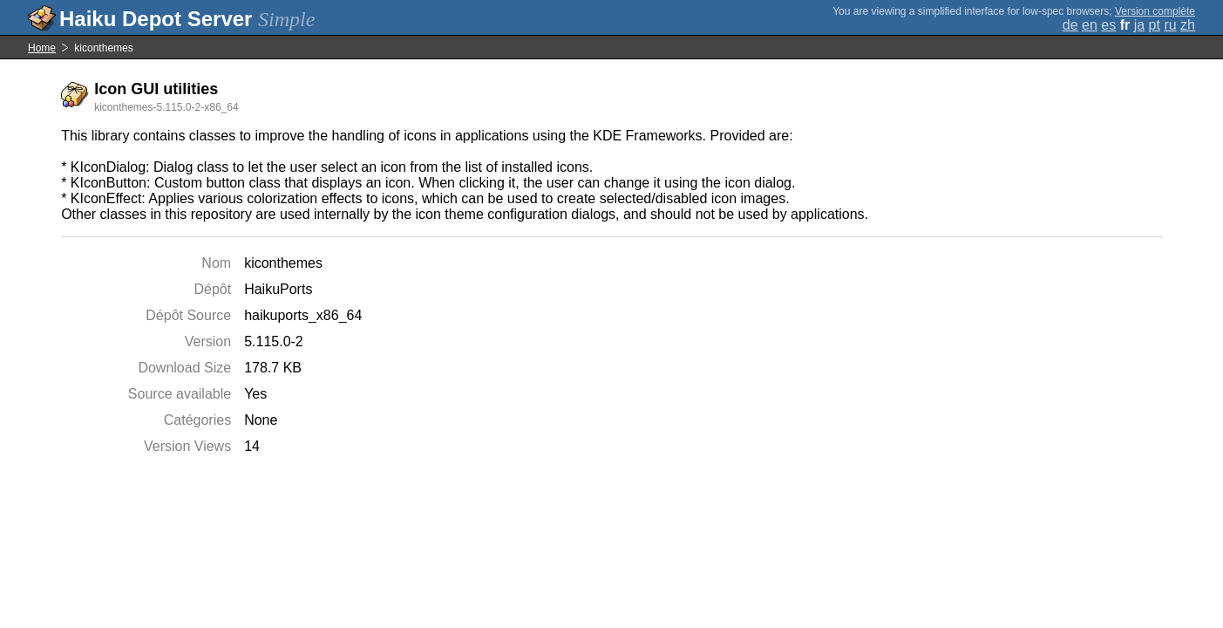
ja (1139, 24)
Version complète (1155, 11)
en (1089, 24)
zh (1187, 24)
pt (1154, 24)
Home (42, 48)
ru (1170, 24)
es (1108, 24)
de (1070, 24)
